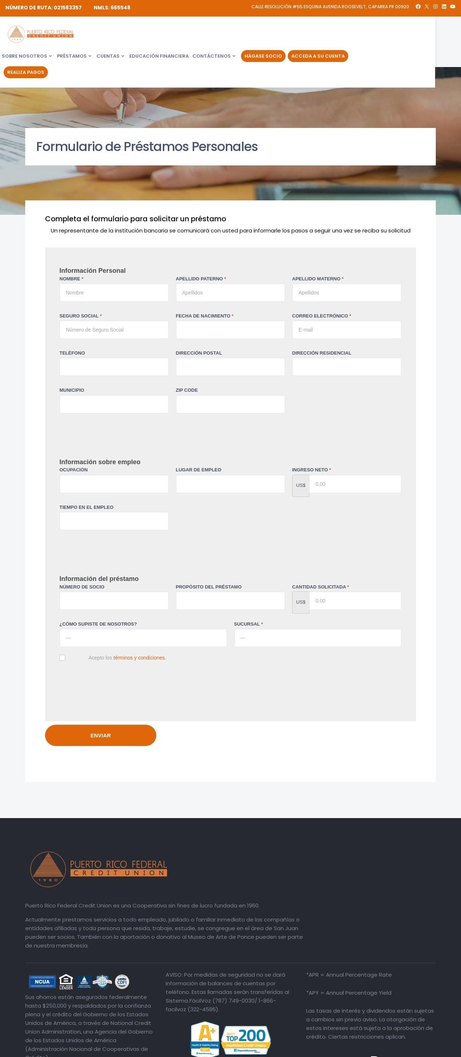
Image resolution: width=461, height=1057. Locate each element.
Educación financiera (235, 35)
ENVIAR (100, 735)
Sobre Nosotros (101, 35)
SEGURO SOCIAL (80, 316)
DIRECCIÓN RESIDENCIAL (322, 353)
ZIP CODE (187, 390)
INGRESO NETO (311, 469)
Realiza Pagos (102, 51)
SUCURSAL (248, 624)
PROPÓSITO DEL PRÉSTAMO (209, 587)
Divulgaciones (368, 1050)
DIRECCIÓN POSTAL (199, 353)
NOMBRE (71, 278)
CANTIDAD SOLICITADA (320, 587)
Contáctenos (288, 35)
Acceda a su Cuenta (394, 35)
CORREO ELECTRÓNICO (321, 316)
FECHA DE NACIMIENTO (204, 316)
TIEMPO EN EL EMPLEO (86, 507)
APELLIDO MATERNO (318, 278)
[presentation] (114, 685)
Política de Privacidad (412, 1050)
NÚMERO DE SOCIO (81, 587)
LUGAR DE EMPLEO (198, 469)
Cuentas (184, 35)
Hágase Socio (340, 35)
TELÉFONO (72, 353)
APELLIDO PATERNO (201, 278)
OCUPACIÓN (73, 469)
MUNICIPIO (71, 390)
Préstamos (149, 35)
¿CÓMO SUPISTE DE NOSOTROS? (98, 624)
